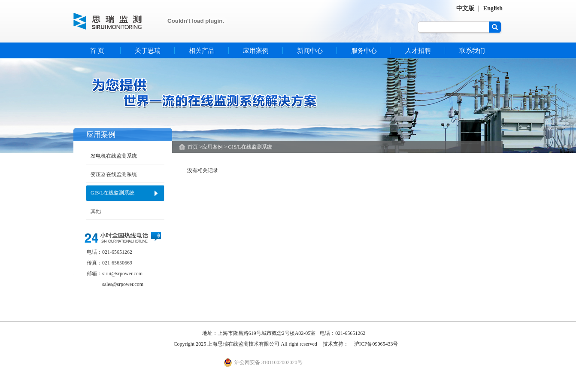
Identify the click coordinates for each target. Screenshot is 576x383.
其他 (96, 211)
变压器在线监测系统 (114, 174)
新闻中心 (310, 50)
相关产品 (202, 50)
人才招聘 (418, 50)
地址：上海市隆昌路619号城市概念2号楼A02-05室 (259, 333)
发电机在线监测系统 (114, 156)
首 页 (97, 50)
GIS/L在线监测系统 (112, 193)
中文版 (465, 8)
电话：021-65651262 (342, 333)
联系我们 (472, 50)
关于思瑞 (148, 50)
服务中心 (364, 50)
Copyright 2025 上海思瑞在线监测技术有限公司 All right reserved (246, 344)
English (493, 8)
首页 (193, 147)
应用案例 (256, 50)
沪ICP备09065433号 (376, 344)
